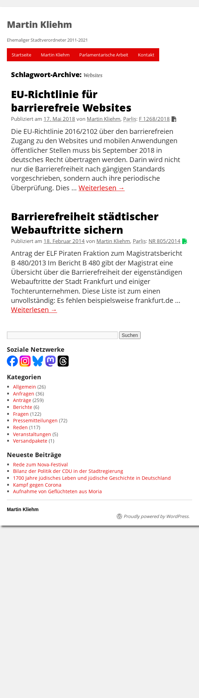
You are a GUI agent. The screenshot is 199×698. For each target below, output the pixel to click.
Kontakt (146, 55)
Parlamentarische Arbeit (103, 55)
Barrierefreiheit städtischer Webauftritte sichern (85, 223)
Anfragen (23, 393)
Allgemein (24, 386)
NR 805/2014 (164, 241)
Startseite (21, 55)
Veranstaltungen (32, 434)
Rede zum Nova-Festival (40, 464)
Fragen (21, 414)
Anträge (22, 400)
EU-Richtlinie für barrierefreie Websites (71, 100)
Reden (20, 427)
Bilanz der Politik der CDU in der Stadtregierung (68, 471)
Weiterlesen (102, 187)
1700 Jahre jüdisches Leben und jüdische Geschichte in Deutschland (92, 478)
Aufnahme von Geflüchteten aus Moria (57, 491)
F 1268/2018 (154, 119)
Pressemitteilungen (35, 420)
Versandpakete (30, 440)
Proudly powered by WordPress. (156, 516)
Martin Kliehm (55, 55)
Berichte (22, 407)
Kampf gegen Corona (37, 485)
